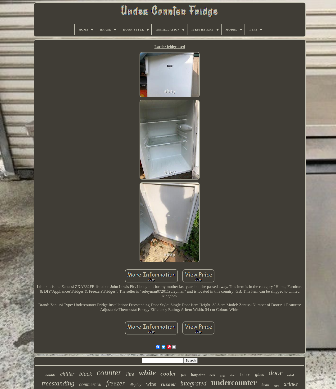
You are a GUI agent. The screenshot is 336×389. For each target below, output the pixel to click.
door (276, 373)
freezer (115, 383)
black (85, 374)
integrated (193, 383)
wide (222, 375)
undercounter (234, 382)
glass (259, 374)
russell (168, 384)
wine (151, 384)
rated (290, 375)
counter (109, 372)
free (183, 375)
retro (276, 386)
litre (130, 374)
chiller (67, 374)
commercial (90, 384)
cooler (168, 373)
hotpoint (198, 375)
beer (212, 375)
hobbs (245, 374)
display (135, 384)
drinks (291, 384)
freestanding (57, 383)
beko (265, 384)
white (147, 372)
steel (233, 375)
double (50, 375)
